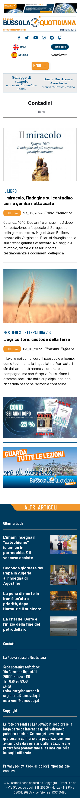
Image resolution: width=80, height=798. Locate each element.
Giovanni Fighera (59, 349)
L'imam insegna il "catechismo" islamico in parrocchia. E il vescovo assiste (19, 547)
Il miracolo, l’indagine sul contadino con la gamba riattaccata (38, 200)
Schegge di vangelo (21, 79)
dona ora (60, 47)
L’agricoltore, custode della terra (36, 339)
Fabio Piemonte (58, 213)
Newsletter (59, 54)
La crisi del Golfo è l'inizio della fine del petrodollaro (21, 624)
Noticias (23, 54)
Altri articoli (41, 507)
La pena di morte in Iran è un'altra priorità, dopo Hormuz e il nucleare (22, 601)
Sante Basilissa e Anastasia (58, 81)
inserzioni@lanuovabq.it (21, 700)
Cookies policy (36, 765)
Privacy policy (13, 765)
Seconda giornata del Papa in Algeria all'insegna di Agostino (23, 575)
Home (40, 111)
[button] (40, 66)
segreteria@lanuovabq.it (21, 695)
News (23, 47)
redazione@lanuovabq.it (21, 690)
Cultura (12, 213)
